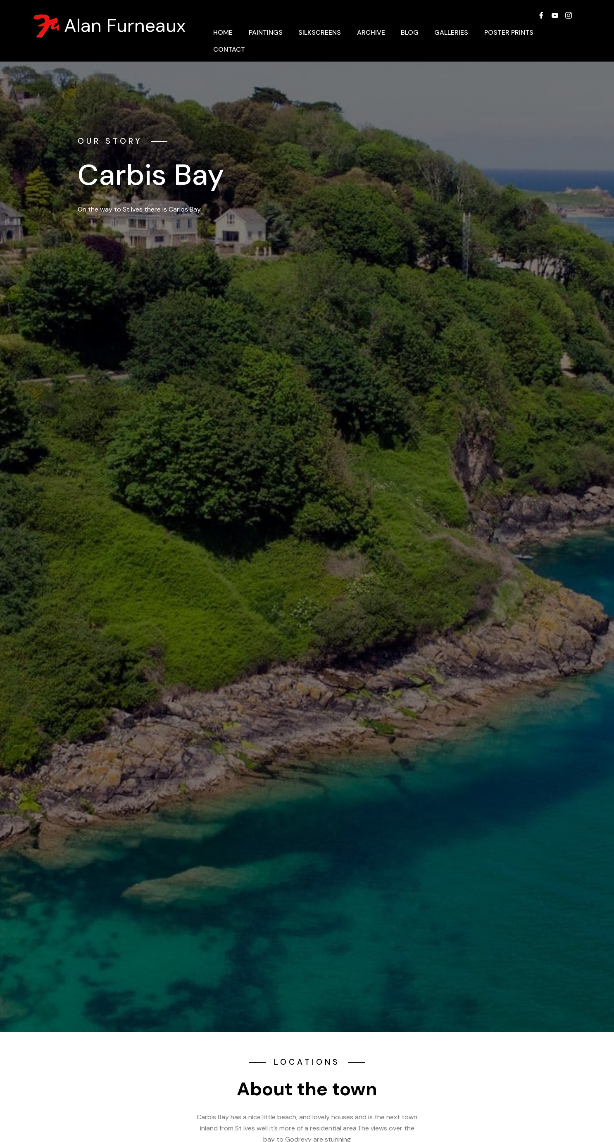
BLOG (410, 32)
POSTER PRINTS (508, 32)
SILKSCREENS (319, 32)
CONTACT (229, 49)
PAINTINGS (266, 32)
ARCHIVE (371, 32)
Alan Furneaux (125, 26)
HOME (223, 32)
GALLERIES (451, 32)
